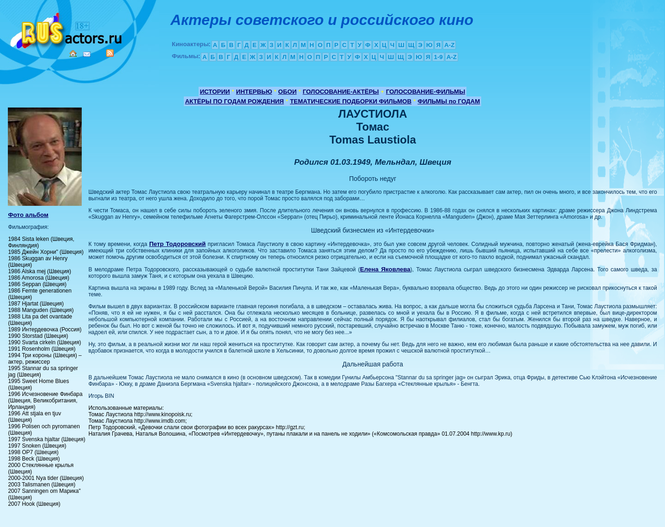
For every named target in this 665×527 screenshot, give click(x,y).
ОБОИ (287, 91)
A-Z (449, 45)
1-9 (438, 57)
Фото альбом (28, 214)
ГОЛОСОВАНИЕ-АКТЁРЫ (340, 91)
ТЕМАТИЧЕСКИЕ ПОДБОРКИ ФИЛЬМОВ (350, 101)
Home (73, 53)
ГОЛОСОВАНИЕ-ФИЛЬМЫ (426, 91)
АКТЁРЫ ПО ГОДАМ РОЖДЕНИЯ (234, 101)
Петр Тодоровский (177, 243)
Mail (87, 54)
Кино (67, 28)
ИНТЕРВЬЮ (254, 91)
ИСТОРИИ (215, 91)
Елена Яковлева (385, 269)
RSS (110, 53)
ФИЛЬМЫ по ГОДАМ (448, 101)
